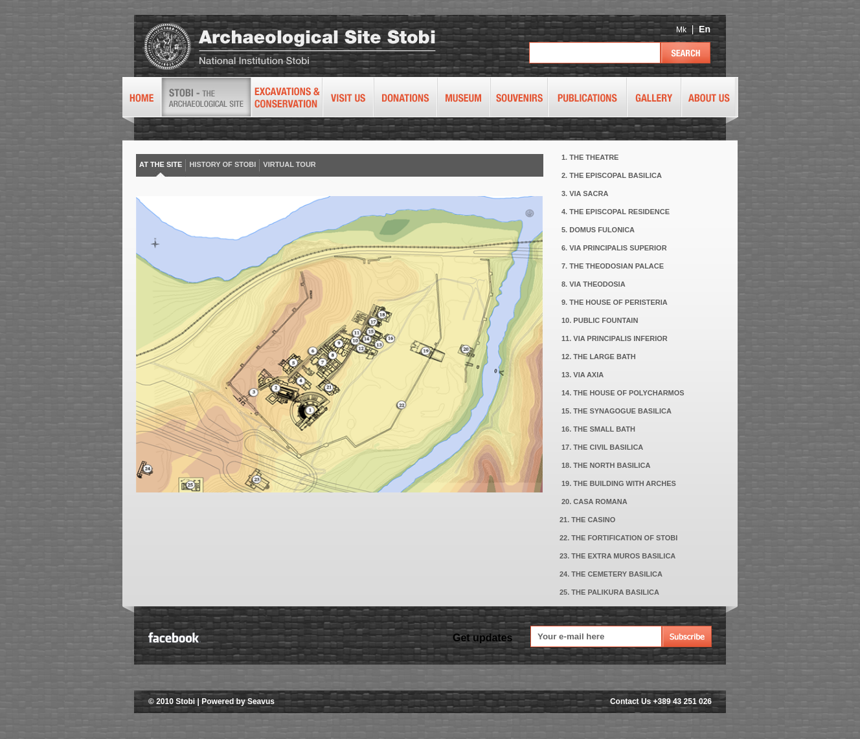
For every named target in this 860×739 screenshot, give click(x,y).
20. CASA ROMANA (594, 501)
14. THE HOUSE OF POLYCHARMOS (623, 393)
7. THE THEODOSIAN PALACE (612, 266)
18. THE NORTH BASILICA (606, 465)
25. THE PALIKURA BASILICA (609, 592)
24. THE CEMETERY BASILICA (611, 574)
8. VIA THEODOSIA (593, 284)
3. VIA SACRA (584, 193)
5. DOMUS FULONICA (598, 230)
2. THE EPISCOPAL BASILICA (611, 175)
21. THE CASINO (587, 520)
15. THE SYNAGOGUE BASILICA (616, 411)
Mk (681, 29)
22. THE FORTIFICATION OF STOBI (618, 538)
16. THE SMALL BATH (598, 429)
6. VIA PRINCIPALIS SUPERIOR (614, 248)
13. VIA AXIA (582, 375)
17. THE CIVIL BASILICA (602, 447)
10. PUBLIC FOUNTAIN (599, 320)
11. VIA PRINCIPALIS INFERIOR (614, 338)
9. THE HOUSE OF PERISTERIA (614, 302)
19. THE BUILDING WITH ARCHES (618, 483)
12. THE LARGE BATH (598, 356)
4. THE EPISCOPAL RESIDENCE (615, 211)
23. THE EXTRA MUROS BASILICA (617, 556)
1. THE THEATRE (589, 157)
